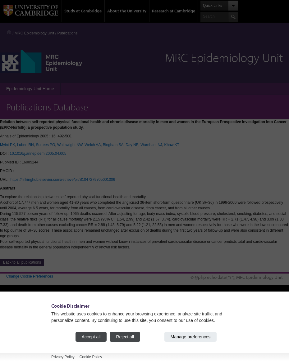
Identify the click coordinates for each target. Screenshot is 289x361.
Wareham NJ (151, 145)
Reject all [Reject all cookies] (125, 336)
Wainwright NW (70, 145)
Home (8, 31)
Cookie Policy (91, 357)
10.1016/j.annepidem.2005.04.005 (38, 153)
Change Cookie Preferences (29, 276)
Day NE (132, 145)
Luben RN (25, 145)
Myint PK (7, 145)
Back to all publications (22, 262)
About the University (126, 11)
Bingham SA (113, 145)
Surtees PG (45, 145)
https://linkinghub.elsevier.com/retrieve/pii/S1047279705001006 (63, 179)
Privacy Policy (63, 357)
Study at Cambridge (83, 11)
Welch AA (93, 145)
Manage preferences (190, 336)
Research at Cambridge (173, 11)
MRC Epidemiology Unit (34, 33)
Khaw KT (171, 145)
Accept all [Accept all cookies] (91, 336)
